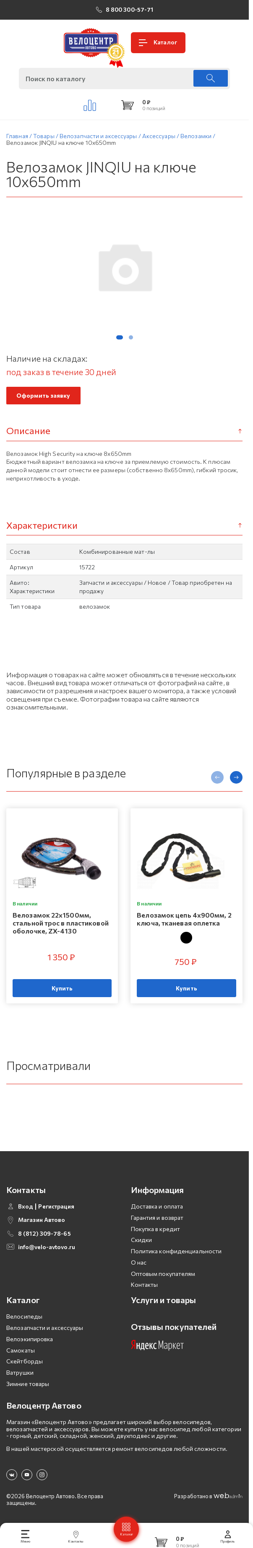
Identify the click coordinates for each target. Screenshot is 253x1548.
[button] (119, 337)
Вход (25, 1206)
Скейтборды (24, 1361)
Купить (62, 988)
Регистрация (56, 1206)
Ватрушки (20, 1372)
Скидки (141, 1239)
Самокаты (20, 1350)
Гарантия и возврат (157, 1217)
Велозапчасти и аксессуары (44, 1327)
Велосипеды (24, 1316)
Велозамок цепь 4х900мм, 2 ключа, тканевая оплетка (184, 919)
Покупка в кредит (155, 1228)
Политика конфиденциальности (176, 1251)
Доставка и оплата (157, 1206)
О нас (139, 1262)
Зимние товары (27, 1383)
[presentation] (217, 777)
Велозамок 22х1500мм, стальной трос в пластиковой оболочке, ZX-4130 (61, 923)
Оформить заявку (43, 395)
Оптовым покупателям (163, 1273)
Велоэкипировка (29, 1338)
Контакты (144, 1284)
